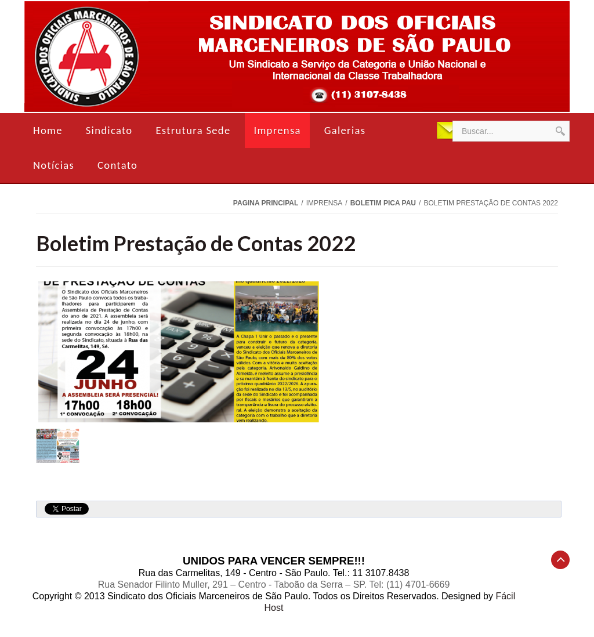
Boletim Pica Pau (383, 203)
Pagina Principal (265, 203)
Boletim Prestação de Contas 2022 (196, 243)
